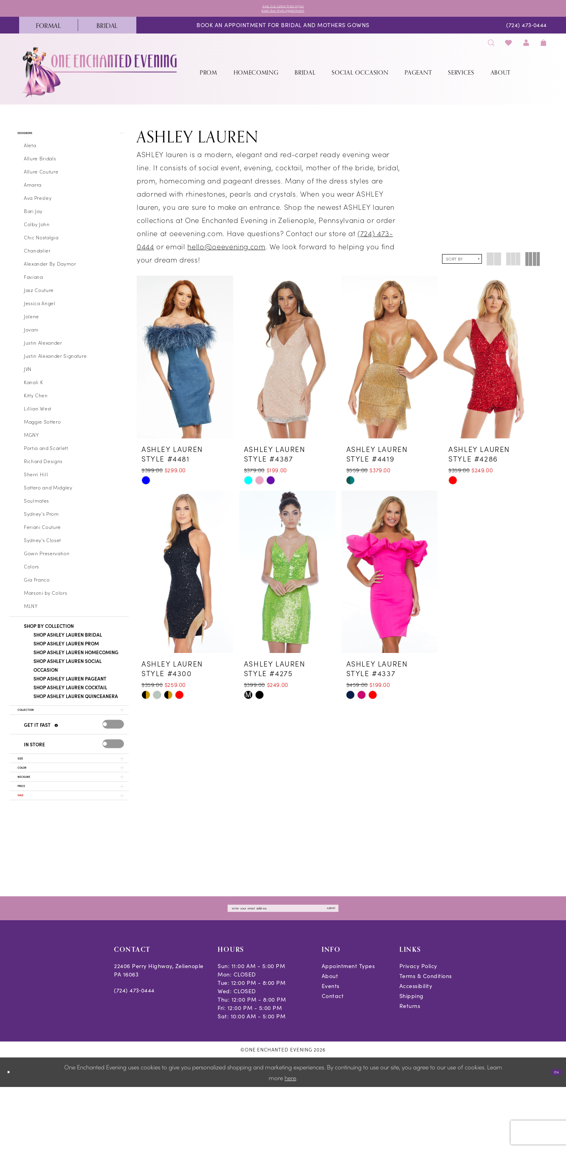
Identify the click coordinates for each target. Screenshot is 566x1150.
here (290, 1140)
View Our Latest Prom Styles (283, 8)
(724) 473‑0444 (134, 1053)
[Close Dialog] (12, 1135)
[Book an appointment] (283, 32)
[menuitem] (48, 32)
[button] (526, 49)
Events (331, 1049)
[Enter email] (283, 969)
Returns (410, 1069)
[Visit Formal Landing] (48, 32)
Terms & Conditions (425, 1039)
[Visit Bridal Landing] (107, 32)
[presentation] (113, 745)
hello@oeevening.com (226, 253)
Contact (333, 1059)
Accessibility (415, 1049)
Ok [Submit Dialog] (553, 1135)
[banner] (100, 79)
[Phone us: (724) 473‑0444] (526, 32)
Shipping (411, 1059)
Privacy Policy (418, 1029)
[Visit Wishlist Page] (509, 49)
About (330, 1039)
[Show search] (491, 49)
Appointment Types (348, 1029)
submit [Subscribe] (370, 968)
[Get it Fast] (57, 746)
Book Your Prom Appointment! (283, 16)
